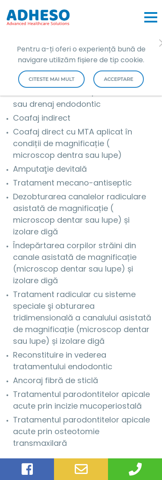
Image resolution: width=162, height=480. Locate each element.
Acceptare (118, 79)
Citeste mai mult (51, 79)
